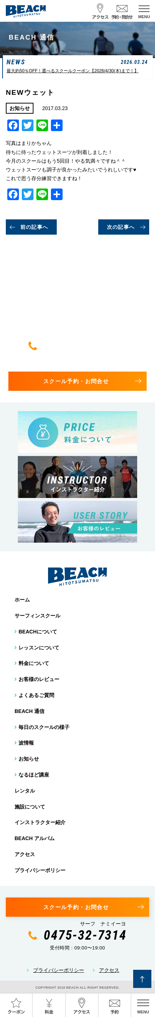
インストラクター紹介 (40, 822)
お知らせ (29, 759)
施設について (30, 807)
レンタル (25, 791)
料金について (34, 663)
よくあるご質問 (36, 695)
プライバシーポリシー (40, 870)
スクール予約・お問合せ (76, 381)
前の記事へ (34, 227)
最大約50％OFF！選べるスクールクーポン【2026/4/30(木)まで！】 (73, 70)
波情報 (26, 743)
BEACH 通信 (29, 711)
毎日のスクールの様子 (44, 727)
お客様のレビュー (39, 679)
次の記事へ (121, 227)
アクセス (25, 854)
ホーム (22, 600)
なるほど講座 (34, 775)
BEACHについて (38, 632)
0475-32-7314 (85, 345)
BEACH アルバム (35, 838)
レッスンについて (39, 648)
